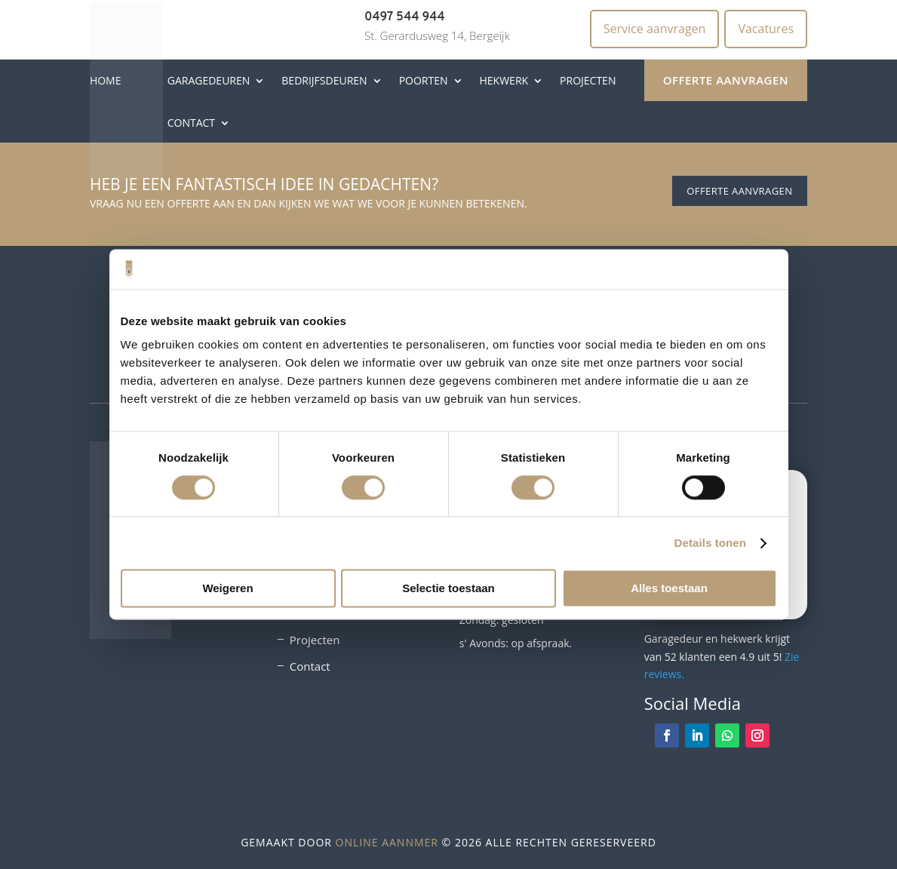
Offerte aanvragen (725, 80)
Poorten (423, 80)
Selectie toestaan (448, 588)
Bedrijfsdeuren (324, 80)
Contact (191, 122)
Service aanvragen (655, 28)
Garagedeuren (208, 80)
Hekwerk (504, 80)
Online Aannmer (387, 842)
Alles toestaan (669, 588)
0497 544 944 (404, 17)
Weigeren (227, 588)
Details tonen (710, 542)
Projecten (588, 80)
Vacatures (766, 28)
